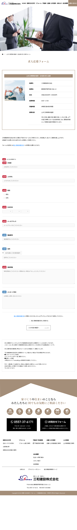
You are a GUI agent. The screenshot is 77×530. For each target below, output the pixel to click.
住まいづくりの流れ (8, 443)
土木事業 (66, 440)
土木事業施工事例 (68, 443)
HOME (24, 3)
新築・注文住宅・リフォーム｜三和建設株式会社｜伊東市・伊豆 (38, 493)
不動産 (44, 3)
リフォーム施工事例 (24, 443)
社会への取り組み (38, 457)
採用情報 (36, 464)
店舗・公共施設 (51, 3)
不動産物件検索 (39, 443)
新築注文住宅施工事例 (9, 450)
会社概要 (65, 3)
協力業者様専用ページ (50, 469)
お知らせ (59, 3)
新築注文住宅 (31, 3)
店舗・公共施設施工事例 (54, 443)
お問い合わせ (73, 3)
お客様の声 (6, 447)
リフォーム (39, 3)
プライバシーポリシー (34, 469)
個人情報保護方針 (18, 145)
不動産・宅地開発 (38, 440)
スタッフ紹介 (37, 461)
